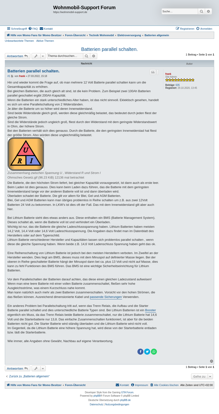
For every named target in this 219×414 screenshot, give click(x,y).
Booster (150, 310)
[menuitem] (33, 29)
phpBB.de (125, 400)
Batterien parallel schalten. (109, 49)
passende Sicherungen (106, 297)
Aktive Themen (45, 40)
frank (168, 74)
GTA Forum (127, 392)
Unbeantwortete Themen (19, 40)
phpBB (97, 395)
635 (178, 85)
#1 (8, 76)
